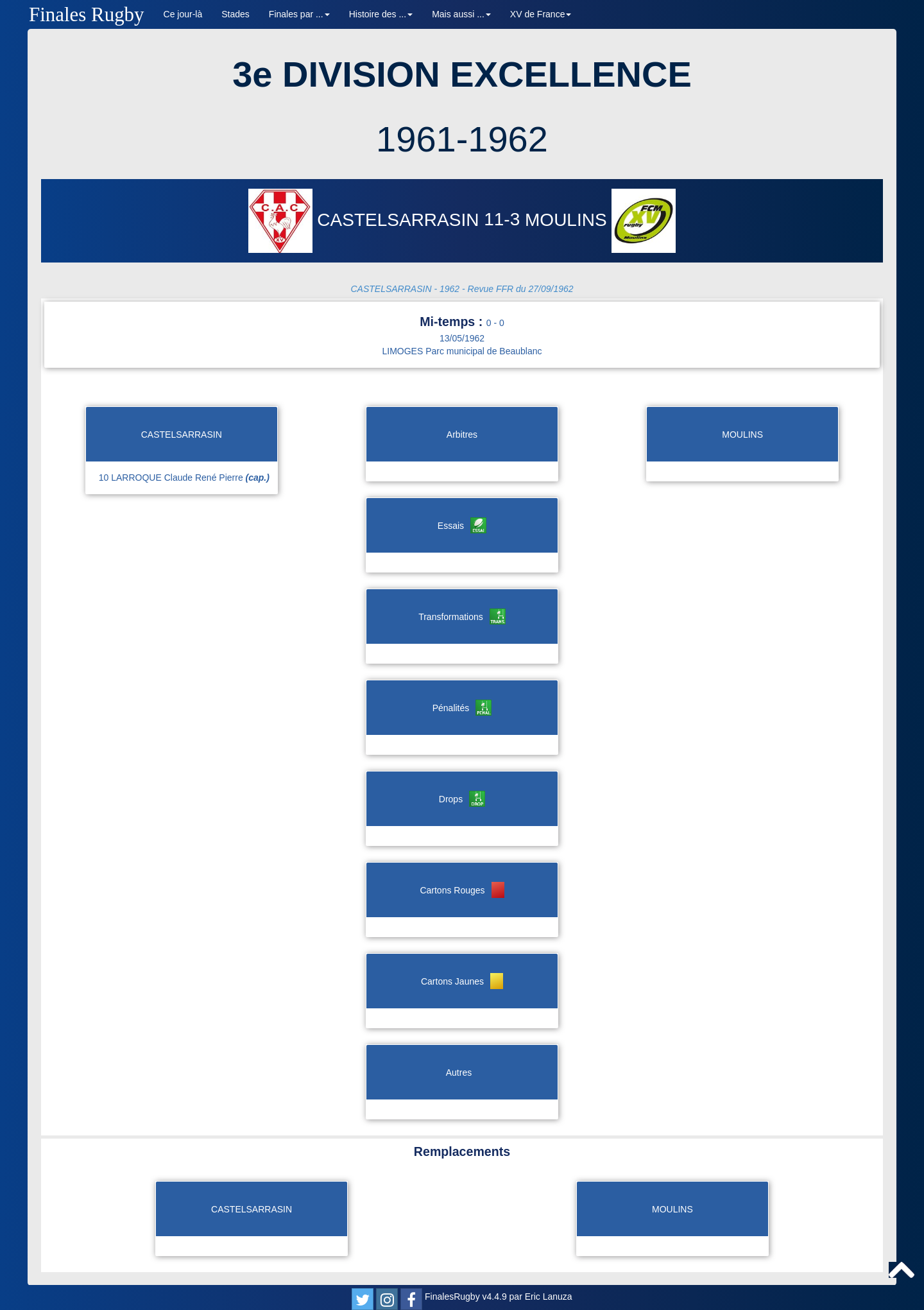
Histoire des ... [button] (381, 14)
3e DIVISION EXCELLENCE (462, 74)
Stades (235, 14)
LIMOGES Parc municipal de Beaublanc (462, 351)
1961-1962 (462, 139)
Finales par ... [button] (299, 14)
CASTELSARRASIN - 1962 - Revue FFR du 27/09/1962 (461, 289)
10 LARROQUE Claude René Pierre (184, 477)
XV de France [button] (541, 14)
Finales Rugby (86, 14)
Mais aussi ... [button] (461, 14)
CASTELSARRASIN (366, 220)
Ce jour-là (183, 14)
